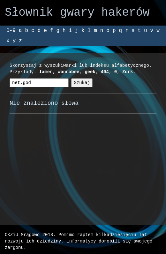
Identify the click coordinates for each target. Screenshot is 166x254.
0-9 (11, 30)
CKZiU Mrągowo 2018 (29, 235)
